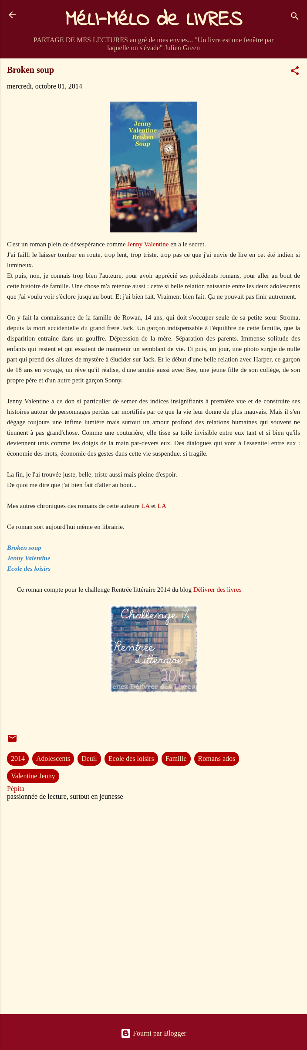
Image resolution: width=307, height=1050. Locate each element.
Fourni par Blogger (153, 1033)
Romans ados (217, 758)
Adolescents (53, 758)
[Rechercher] (295, 17)
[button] (295, 72)
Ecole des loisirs (131, 758)
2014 (18, 758)
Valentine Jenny (33, 776)
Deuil (89, 758)
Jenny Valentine (147, 244)
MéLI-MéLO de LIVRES (153, 20)
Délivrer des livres (217, 589)
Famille (176, 758)
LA (145, 505)
